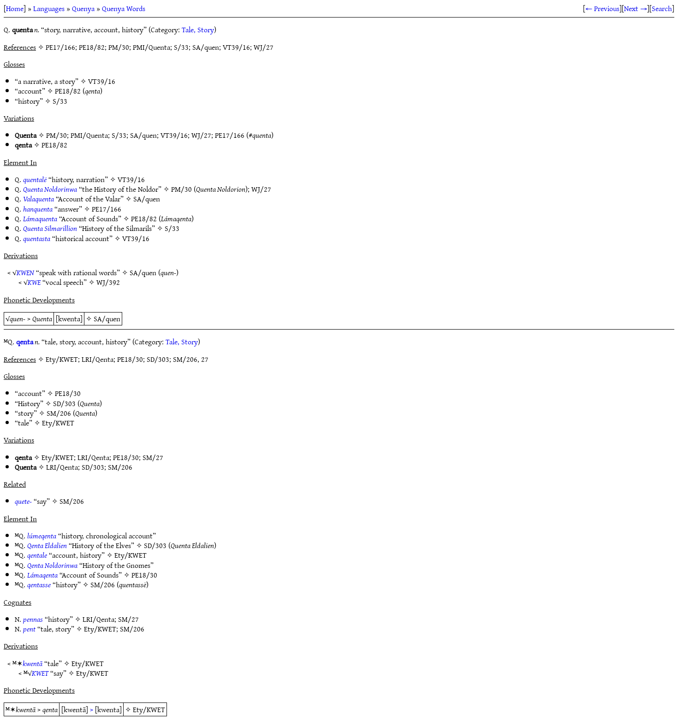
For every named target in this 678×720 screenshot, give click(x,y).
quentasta (36, 238)
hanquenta (38, 208)
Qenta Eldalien (47, 545)
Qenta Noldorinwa (52, 565)
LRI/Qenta (93, 457)
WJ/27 (201, 135)
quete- (23, 501)
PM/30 (56, 135)
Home (15, 8)
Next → (635, 8)
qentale (37, 555)
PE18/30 (68, 393)
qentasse (39, 584)
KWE (34, 282)
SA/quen (143, 135)
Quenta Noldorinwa (50, 189)
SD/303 (64, 403)
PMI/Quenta (89, 135)
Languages (49, 8)
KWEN (25, 272)
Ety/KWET (58, 422)
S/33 (60, 100)
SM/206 (59, 413)
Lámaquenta (40, 218)
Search (662, 8)
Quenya (83, 8)
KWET (40, 673)
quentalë (35, 179)
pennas (33, 619)
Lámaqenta (42, 574)
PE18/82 (68, 90)
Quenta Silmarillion (50, 228)
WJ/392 (108, 282)
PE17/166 (229, 135)
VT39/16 (101, 81)
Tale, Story (198, 29)
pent (29, 628)
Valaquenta (38, 198)
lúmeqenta (41, 535)
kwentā (32, 663)
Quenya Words (123, 8)
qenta (24, 341)
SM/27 (153, 457)
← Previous (602, 8)
